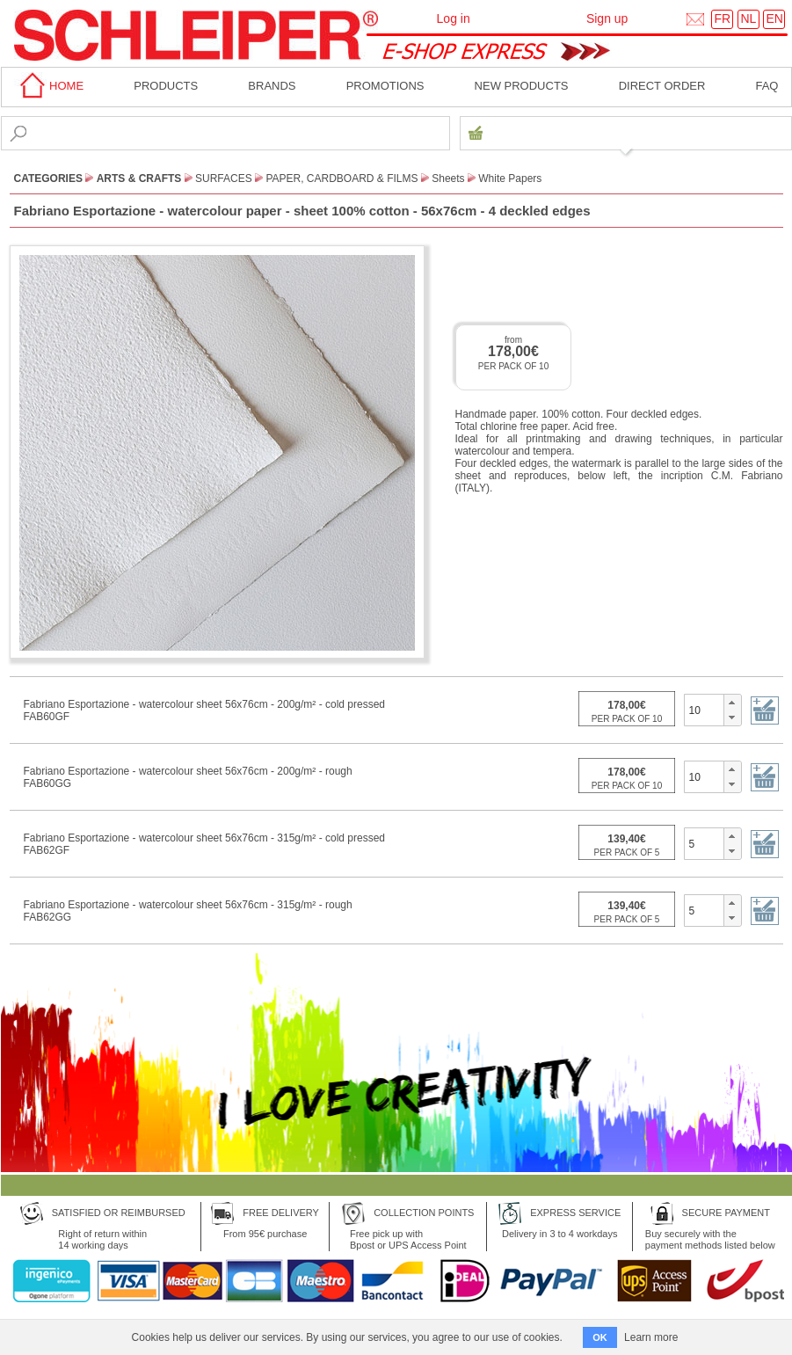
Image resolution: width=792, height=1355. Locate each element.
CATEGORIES (48, 178)
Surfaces (223, 178)
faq (766, 85)
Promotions (385, 85)
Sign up (607, 18)
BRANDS (271, 85)
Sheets (448, 178)
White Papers (509, 178)
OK (599, 1337)
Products (166, 85)
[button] (731, 702)
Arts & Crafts (139, 178)
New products (522, 85)
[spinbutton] (704, 709)
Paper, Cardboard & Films (341, 178)
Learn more (651, 1337)
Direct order (662, 85)
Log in (453, 18)
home (49, 85)
